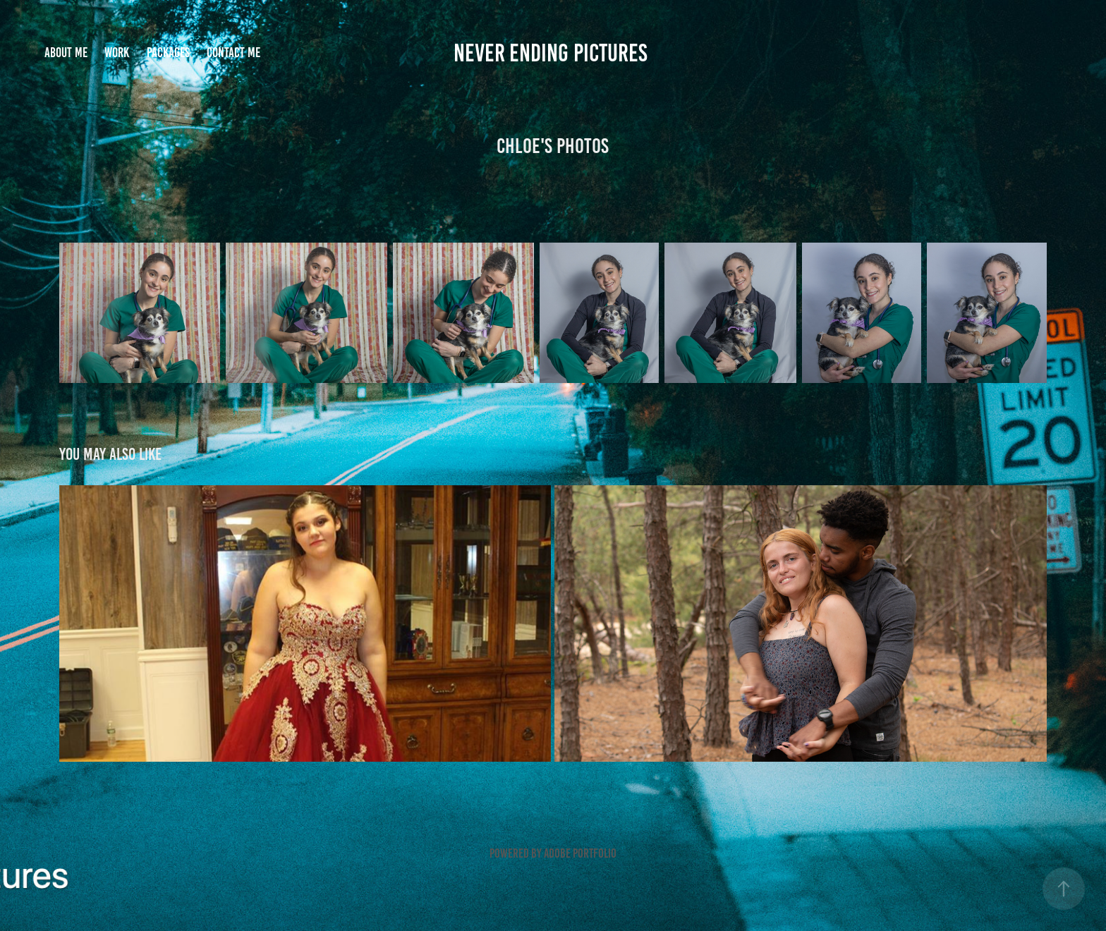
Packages (168, 52)
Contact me (233, 52)
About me (65, 52)
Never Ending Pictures (553, 52)
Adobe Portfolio (580, 853)
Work (116, 52)
